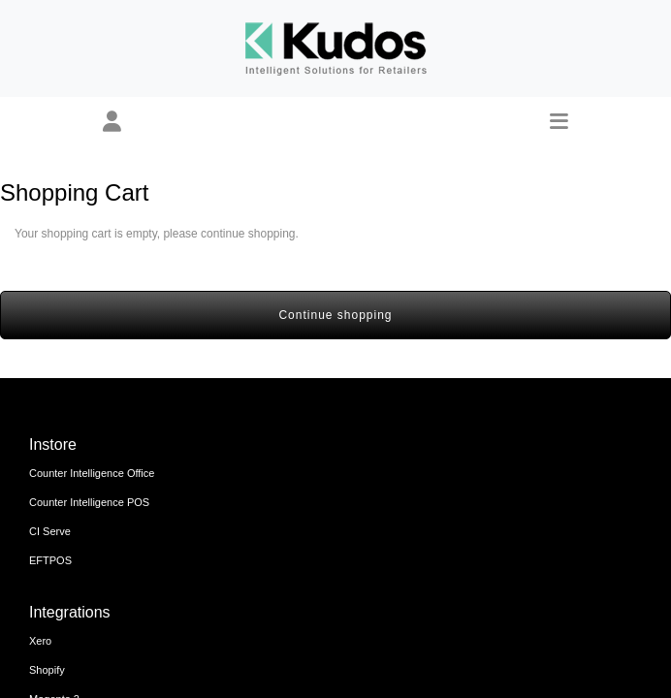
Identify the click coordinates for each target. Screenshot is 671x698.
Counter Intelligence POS (89, 502)
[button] (112, 122)
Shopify (47, 670)
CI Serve (50, 531)
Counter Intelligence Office (91, 473)
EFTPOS (50, 560)
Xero (40, 641)
